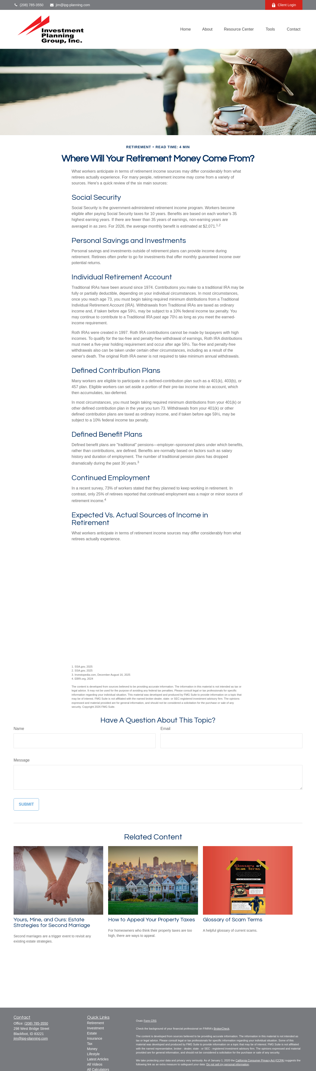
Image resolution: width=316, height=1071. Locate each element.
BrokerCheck (221, 1028)
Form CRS (150, 1020)
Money (92, 1049)
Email (165, 728)
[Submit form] (26, 804)
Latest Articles (98, 1059)
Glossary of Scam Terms (232, 920)
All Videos (94, 1064)
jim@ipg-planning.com (70, 5)
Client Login (284, 5)
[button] (185, 29)
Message (22, 760)
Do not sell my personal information (227, 1064)
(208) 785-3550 (28, 5)
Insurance (94, 1038)
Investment (95, 1028)
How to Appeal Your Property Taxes (151, 920)
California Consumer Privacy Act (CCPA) (260, 1060)
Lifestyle (93, 1054)
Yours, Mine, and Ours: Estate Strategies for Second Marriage (52, 922)
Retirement (95, 1023)
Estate (92, 1033)
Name (19, 728)
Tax (90, 1044)
